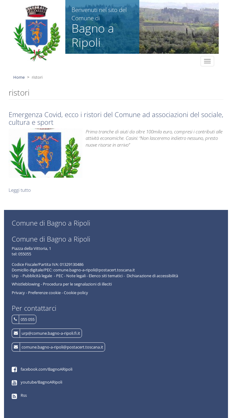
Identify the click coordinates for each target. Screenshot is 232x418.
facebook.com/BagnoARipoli (46, 369)
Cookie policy (76, 292)
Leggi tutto (20, 190)
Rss (24, 395)
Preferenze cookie (44, 292)
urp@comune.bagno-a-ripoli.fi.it (51, 333)
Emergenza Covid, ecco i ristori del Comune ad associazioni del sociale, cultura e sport (116, 118)
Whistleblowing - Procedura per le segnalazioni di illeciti (62, 284)
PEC (59, 275)
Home (19, 77)
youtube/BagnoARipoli (41, 382)
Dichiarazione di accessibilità (152, 275)
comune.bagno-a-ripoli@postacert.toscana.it (62, 347)
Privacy (18, 292)
